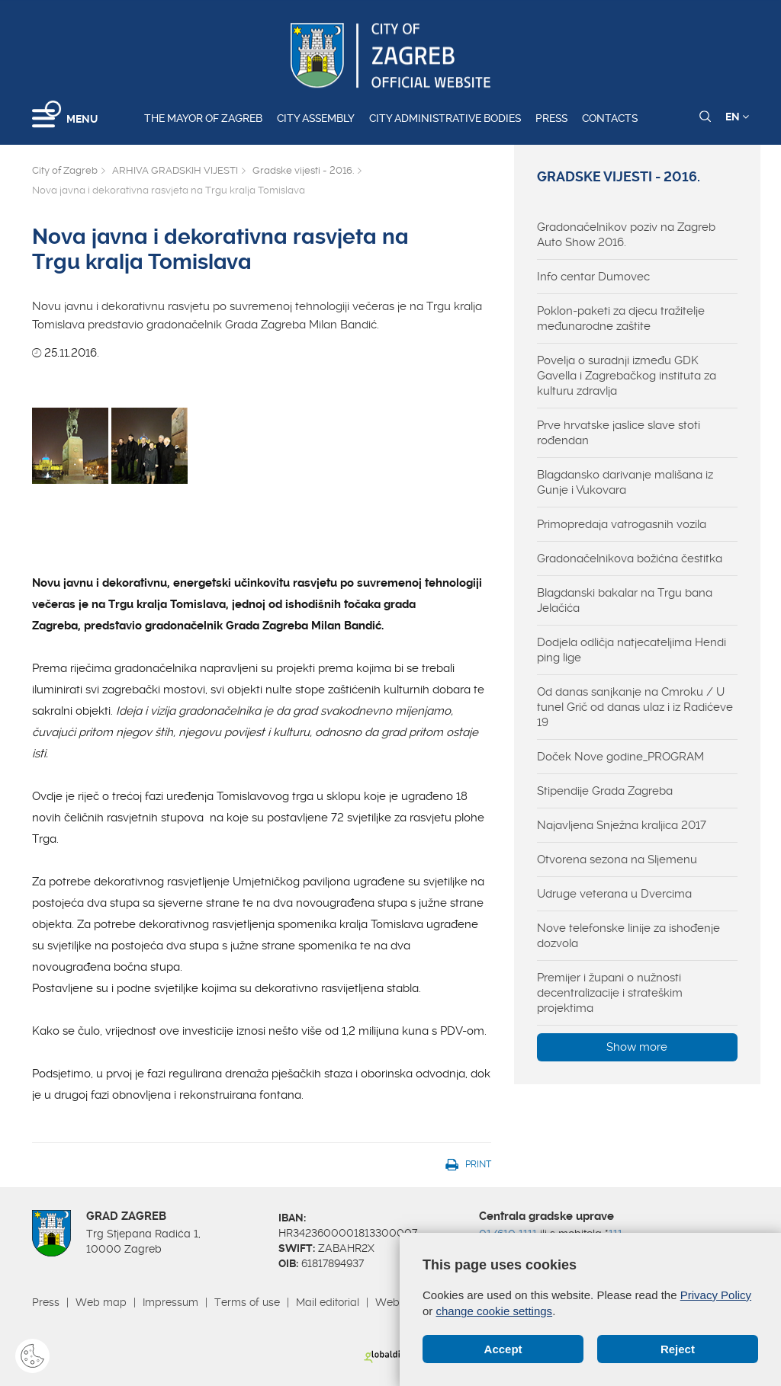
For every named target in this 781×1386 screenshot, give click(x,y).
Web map (101, 1302)
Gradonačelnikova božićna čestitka (629, 558)
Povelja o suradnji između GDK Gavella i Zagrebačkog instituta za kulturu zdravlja (626, 376)
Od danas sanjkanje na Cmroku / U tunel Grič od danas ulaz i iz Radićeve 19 (635, 707)
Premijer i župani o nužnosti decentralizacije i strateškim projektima (610, 993)
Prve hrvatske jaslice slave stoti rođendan (618, 432)
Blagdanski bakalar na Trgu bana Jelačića (624, 600)
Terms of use (247, 1302)
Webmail (398, 1302)
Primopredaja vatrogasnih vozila (621, 524)
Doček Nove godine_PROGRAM (620, 756)
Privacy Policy (715, 1294)
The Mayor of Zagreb (203, 118)
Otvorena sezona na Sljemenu (617, 859)
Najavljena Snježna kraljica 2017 (621, 825)
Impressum (170, 1302)
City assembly (316, 118)
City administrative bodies (445, 118)
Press (551, 118)
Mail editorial (327, 1302)
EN (737, 116)
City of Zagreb (65, 170)
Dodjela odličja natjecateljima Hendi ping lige (631, 649)
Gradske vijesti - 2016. (303, 170)
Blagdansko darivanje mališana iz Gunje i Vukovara (625, 482)
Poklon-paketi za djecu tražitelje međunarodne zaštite (621, 318)
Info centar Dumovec (593, 276)
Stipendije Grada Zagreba (605, 791)
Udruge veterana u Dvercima (614, 894)
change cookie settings (494, 1310)
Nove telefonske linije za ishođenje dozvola (628, 935)
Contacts (610, 118)
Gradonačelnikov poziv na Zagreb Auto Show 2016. (626, 234)
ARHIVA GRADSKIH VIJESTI (175, 170)
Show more (636, 1047)
